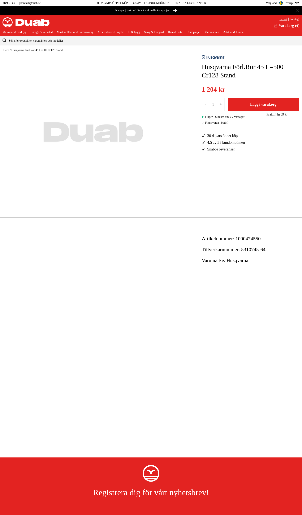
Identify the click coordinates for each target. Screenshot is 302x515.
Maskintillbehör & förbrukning (75, 32)
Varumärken (212, 32)
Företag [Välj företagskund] (294, 19)
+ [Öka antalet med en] (221, 104)
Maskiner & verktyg (14, 32)
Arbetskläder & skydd (111, 32)
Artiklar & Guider (234, 32)
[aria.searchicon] (4, 40)
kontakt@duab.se (30, 3)
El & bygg (134, 32)
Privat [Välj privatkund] (283, 19)
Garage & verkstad (42, 32)
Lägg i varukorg (263, 104)
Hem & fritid (175, 32)
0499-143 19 (10, 3)
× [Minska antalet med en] (205, 104)
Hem (6, 50)
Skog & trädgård (154, 32)
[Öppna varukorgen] (286, 25)
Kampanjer (193, 32)
